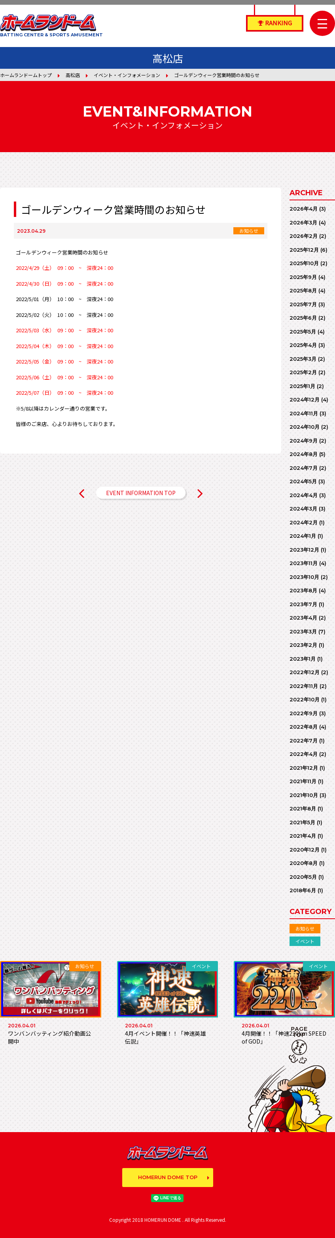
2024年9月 (304, 440)
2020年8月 (304, 863)
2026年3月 (303, 222)
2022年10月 (305, 699)
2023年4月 (303, 617)
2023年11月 (304, 563)
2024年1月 (303, 536)
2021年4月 (303, 836)
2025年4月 (303, 345)
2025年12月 (304, 250)
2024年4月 (304, 495)
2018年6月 (303, 890)
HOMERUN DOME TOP (167, 1177)
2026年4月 (304, 208)
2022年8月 (304, 727)
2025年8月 (303, 290)
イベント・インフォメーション (127, 75)
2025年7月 (303, 304)
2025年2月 (303, 372)
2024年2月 (304, 522)
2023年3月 (303, 631)
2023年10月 (304, 577)
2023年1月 (303, 659)
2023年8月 (303, 590)
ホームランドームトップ (26, 75)
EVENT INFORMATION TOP (141, 493)
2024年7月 (304, 468)
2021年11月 (303, 781)
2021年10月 (304, 795)
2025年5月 (303, 331)
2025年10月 (304, 263)
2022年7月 (304, 740)
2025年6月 (303, 318)
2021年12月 (304, 768)
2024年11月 (304, 413)
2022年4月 (304, 754)
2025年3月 (303, 359)
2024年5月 (303, 481)
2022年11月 (304, 686)
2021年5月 (302, 822)
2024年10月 (305, 427)
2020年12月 (305, 849)
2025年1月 (302, 386)
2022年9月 (304, 713)
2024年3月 (303, 508)
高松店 (73, 75)
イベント (304, 941)
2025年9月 (303, 277)
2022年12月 (305, 672)
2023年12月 (304, 549)
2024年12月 (305, 399)
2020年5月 (303, 877)
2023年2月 (303, 645)
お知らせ (304, 928)
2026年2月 (304, 236)
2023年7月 (303, 604)
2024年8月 (304, 454)
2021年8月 (303, 808)
